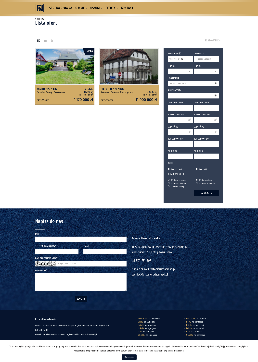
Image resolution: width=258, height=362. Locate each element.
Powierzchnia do (202, 114)
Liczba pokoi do (201, 102)
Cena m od (173, 126)
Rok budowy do (201, 138)
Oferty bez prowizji (177, 183)
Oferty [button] (111, 8)
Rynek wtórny (202, 169)
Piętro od (172, 151)
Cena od (171, 66)
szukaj (206, 192)
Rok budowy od (175, 138)
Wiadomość (41, 270)
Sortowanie (213, 40)
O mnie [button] (81, 8)
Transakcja (199, 53)
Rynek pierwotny (176, 169)
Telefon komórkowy (45, 246)
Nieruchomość (174, 53)
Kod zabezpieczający (46, 258)
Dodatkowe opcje (176, 174)
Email (86, 246)
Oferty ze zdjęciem (177, 180)
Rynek (170, 163)
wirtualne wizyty (176, 187)
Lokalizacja (173, 78)
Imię (37, 234)
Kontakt (127, 8)
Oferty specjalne (204, 180)
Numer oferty (174, 90)
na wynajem (149, 318)
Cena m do (199, 126)
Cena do (197, 66)
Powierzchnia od (176, 114)
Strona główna (60, 8)
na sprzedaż (197, 318)
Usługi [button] (96, 8)
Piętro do (198, 151)
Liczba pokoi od (175, 102)
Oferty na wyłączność (205, 183)
